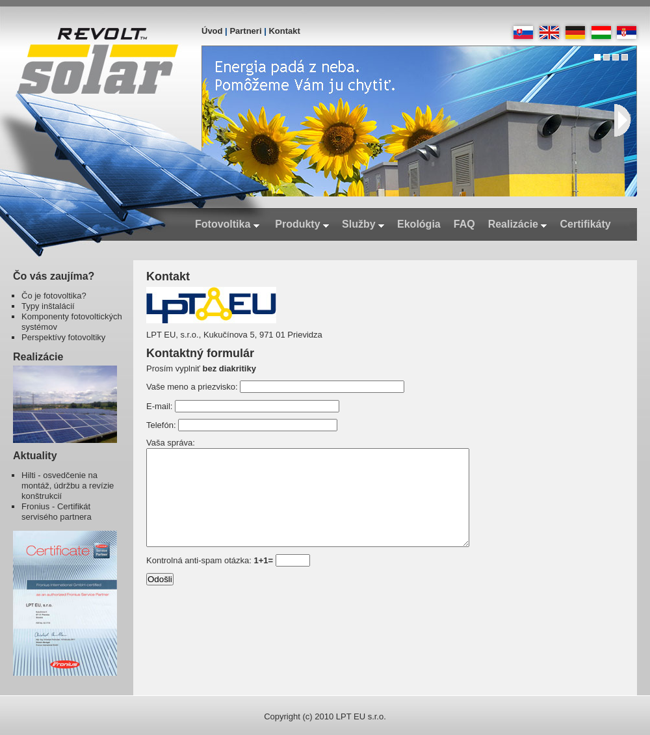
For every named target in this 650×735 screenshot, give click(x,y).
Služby (363, 224)
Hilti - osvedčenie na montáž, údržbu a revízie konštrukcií (67, 485)
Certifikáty (585, 224)
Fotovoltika (227, 224)
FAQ (464, 224)
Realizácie (517, 224)
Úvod (212, 31)
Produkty (302, 224)
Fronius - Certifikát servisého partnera (56, 511)
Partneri (245, 31)
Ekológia (419, 224)
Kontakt (284, 31)
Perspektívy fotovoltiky (63, 337)
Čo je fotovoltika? (53, 296)
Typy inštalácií (48, 306)
